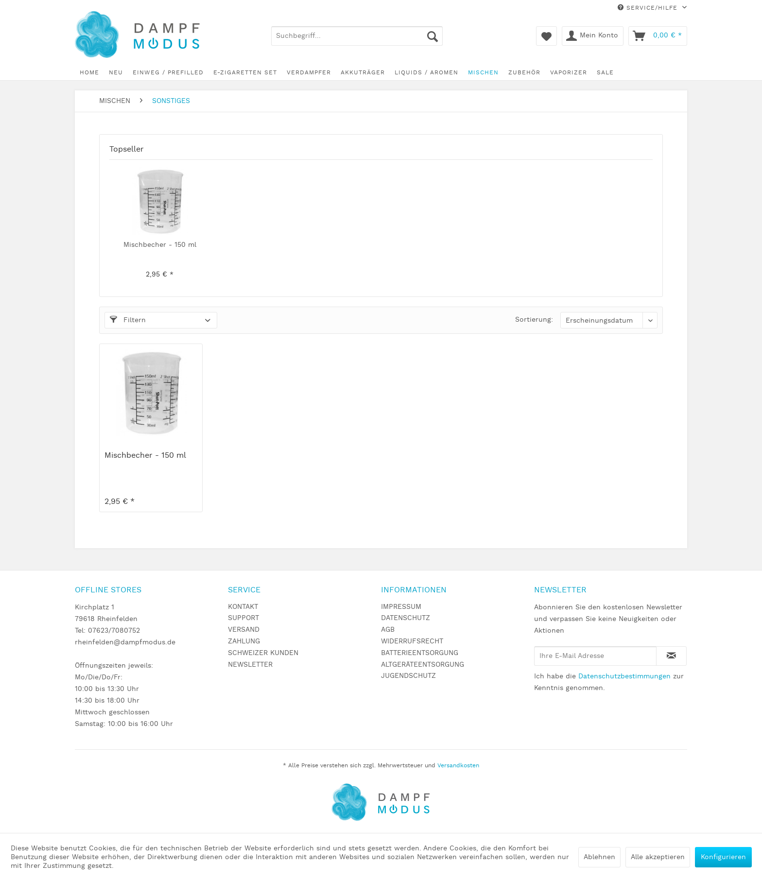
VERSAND (244, 629)
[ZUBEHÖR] (524, 72)
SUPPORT (243, 618)
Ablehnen (599, 857)
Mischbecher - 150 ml (159, 245)
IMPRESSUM (401, 607)
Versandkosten (458, 765)
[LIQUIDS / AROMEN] (426, 72)
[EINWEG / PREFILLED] (168, 72)
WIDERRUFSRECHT (412, 641)
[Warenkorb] (657, 36)
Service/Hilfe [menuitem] (649, 8)
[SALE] (605, 72)
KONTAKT (243, 607)
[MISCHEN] (483, 72)
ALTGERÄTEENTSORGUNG (422, 664)
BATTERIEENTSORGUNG (419, 653)
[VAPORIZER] (568, 72)
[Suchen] (432, 36)
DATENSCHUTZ (405, 618)
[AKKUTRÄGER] (363, 72)
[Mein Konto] (592, 36)
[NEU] (116, 72)
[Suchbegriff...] (357, 36)
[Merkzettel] (546, 36)
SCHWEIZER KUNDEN (263, 653)
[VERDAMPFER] (309, 72)
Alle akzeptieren (658, 857)
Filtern (128, 320)
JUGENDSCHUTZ (408, 676)
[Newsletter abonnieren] (671, 656)
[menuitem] (357, 36)
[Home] (89, 72)
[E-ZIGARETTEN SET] (245, 72)
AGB (388, 629)
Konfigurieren (723, 857)
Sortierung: (534, 319)
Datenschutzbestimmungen (624, 676)
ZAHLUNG (244, 641)
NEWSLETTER (250, 664)
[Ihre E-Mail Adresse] (595, 656)
